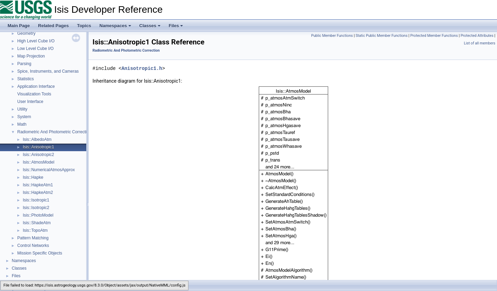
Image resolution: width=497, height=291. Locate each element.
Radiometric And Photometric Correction (54, 131)
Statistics (25, 78)
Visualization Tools (34, 94)
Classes (149, 25)
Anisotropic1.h (141, 68)
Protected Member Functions (434, 35)
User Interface (30, 101)
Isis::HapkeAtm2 (38, 192)
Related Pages (53, 25)
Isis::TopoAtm (35, 230)
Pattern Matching (33, 238)
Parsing (24, 63)
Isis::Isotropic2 (36, 207)
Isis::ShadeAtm (37, 222)
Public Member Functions (332, 35)
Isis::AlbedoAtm (37, 139)
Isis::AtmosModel (38, 162)
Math (22, 124)
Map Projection (31, 56)
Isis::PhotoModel (38, 215)
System (24, 116)
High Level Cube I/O (36, 41)
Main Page (19, 25)
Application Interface (36, 86)
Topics (84, 25)
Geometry (26, 33)
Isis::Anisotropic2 (38, 154)
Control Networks (33, 245)
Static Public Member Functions (381, 35)
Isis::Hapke (33, 177)
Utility (22, 109)
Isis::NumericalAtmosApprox (49, 169)
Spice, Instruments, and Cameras (48, 71)
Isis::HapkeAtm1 (38, 185)
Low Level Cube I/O (35, 48)
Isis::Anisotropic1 (38, 147)
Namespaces (115, 25)
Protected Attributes (476, 35)
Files (176, 25)
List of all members (479, 43)
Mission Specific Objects (39, 253)
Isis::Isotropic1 (36, 200)
